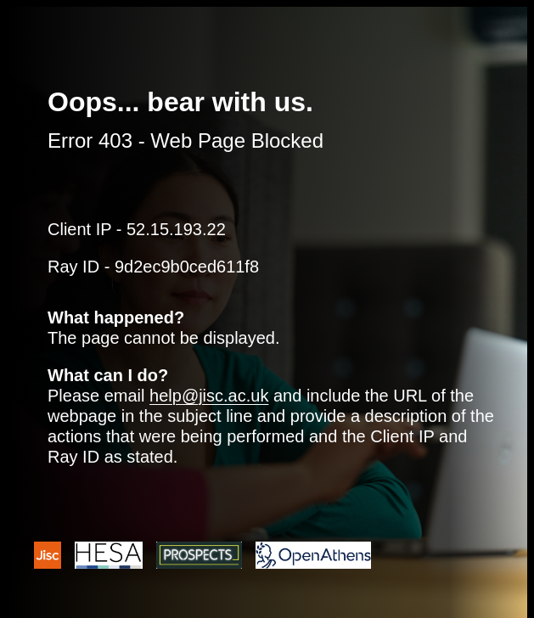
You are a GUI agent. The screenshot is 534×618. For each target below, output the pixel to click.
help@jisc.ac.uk (208, 395)
